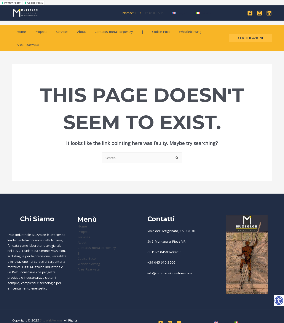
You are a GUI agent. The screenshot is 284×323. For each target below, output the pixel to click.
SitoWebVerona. (52, 307)
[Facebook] (250, 13)
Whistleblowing (174, 31)
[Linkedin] (269, 13)
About (74, 31)
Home (20, 31)
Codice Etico (147, 31)
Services (57, 31)
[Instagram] (259, 13)
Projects (37, 31)
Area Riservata (203, 31)
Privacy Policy (12, 3)
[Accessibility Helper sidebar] (279, 300)
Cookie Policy (35, 3)
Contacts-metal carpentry (104, 31)
